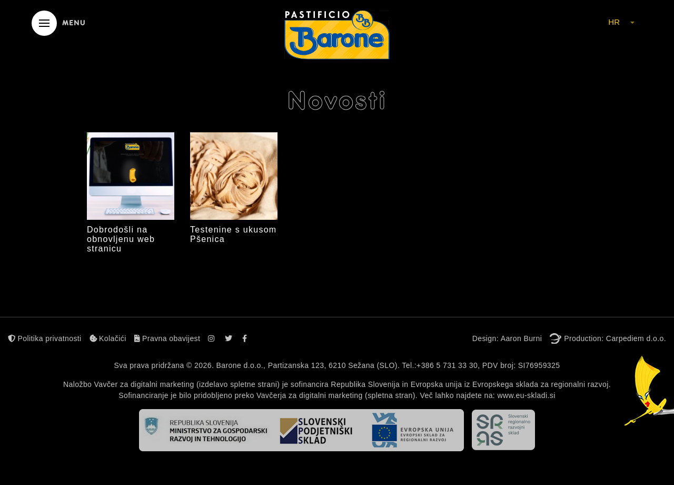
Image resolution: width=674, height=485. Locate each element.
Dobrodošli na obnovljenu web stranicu (121, 239)
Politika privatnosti (45, 338)
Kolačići (108, 338)
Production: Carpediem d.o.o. (615, 338)
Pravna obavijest (167, 338)
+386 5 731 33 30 (447, 365)
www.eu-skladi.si (526, 395)
